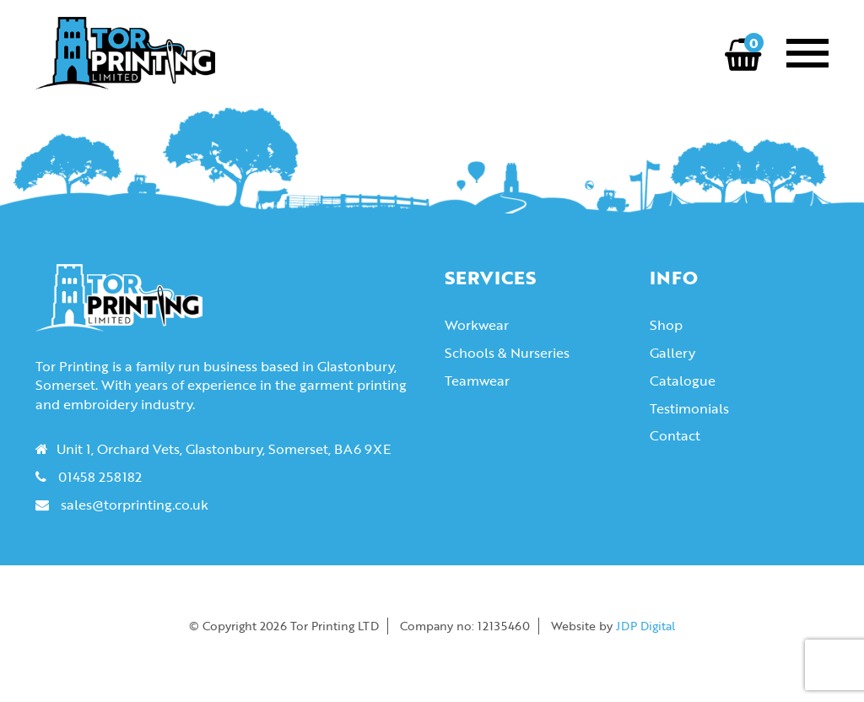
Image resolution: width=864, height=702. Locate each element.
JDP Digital (645, 625)
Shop (666, 325)
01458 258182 (100, 477)
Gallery (672, 353)
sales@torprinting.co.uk (134, 504)
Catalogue (683, 380)
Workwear (477, 325)
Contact (675, 435)
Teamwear (477, 380)
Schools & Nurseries (507, 353)
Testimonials (689, 408)
